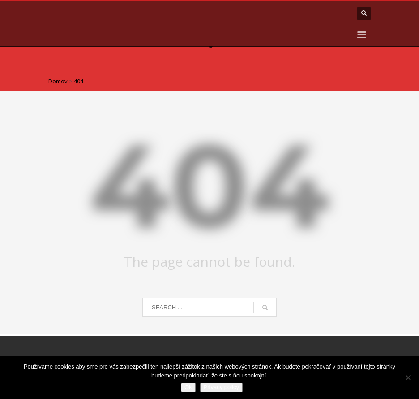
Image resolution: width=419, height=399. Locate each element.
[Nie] (407, 377)
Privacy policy (221, 387)
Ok (188, 387)
